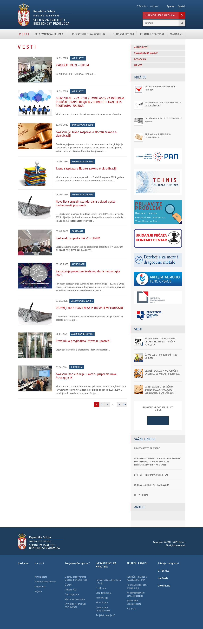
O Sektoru (101, 588)
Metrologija (102, 602)
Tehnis (57, 15)
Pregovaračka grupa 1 (49, 34)
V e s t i (24, 34)
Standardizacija (104, 592)
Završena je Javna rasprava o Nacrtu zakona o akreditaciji (86, 134)
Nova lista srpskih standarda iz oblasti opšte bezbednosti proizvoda (85, 203)
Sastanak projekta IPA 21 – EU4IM (78, 238)
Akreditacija (102, 597)
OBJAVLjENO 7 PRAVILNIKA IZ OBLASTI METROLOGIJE (90, 308)
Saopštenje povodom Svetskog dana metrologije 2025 (88, 273)
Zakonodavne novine (82, 125)
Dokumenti (176, 34)
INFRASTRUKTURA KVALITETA (89, 34)
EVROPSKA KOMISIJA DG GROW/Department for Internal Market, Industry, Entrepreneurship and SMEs (157, 461)
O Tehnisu (163, 570)
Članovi (68, 584)
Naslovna (23, 563)
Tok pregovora (72, 594)
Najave (38, 591)
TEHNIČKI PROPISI (123, 34)
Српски (170, 6)
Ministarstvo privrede (147, 448)
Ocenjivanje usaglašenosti (103, 609)
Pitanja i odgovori (152, 34)
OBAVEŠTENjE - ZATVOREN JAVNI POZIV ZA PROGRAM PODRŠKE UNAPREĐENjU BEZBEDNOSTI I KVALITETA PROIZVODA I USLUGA (90, 102)
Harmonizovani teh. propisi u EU (137, 586)
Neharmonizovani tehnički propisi (136, 594)
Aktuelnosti (77, 58)
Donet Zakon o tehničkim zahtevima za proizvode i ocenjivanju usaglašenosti (160, 389)
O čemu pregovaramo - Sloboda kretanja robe (76, 578)
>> (124, 404)
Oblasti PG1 (70, 589)
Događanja (77, 231)
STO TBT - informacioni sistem (151, 474)
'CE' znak (131, 608)
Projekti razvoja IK (105, 615)
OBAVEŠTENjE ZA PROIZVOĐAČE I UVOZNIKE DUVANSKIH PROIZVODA (162, 372)
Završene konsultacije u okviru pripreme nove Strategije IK (86, 376)
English (181, 6)
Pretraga (182, 23)
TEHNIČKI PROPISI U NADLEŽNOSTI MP (137, 578)
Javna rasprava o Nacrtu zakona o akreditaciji (86, 168)
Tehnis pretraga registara (159, 15)
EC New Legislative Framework (151, 484)
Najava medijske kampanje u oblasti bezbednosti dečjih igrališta (161, 341)
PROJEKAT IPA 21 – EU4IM (72, 65)
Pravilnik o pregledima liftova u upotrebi (83, 341)
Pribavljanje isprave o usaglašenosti (158, 136)
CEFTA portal (141, 495)
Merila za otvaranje (75, 599)
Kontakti (163, 578)
